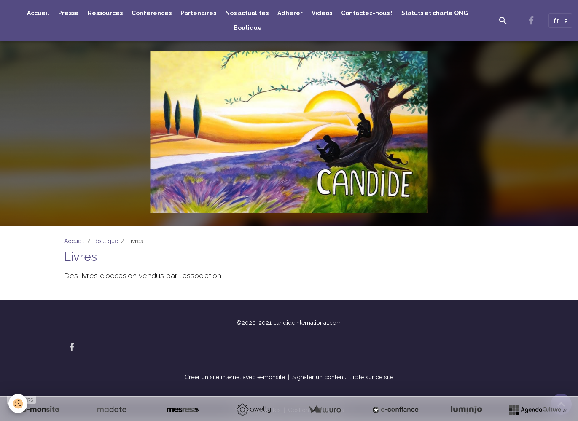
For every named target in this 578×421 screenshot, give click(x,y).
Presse (68, 13)
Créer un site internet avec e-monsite (235, 377)
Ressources (105, 13)
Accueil (38, 13)
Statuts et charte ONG (434, 13)
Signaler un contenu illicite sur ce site (342, 377)
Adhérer (290, 13)
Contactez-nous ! (367, 13)
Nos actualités (247, 13)
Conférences (152, 13)
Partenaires (198, 13)
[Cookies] (17, 403)
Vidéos (322, 13)
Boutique (248, 27)
